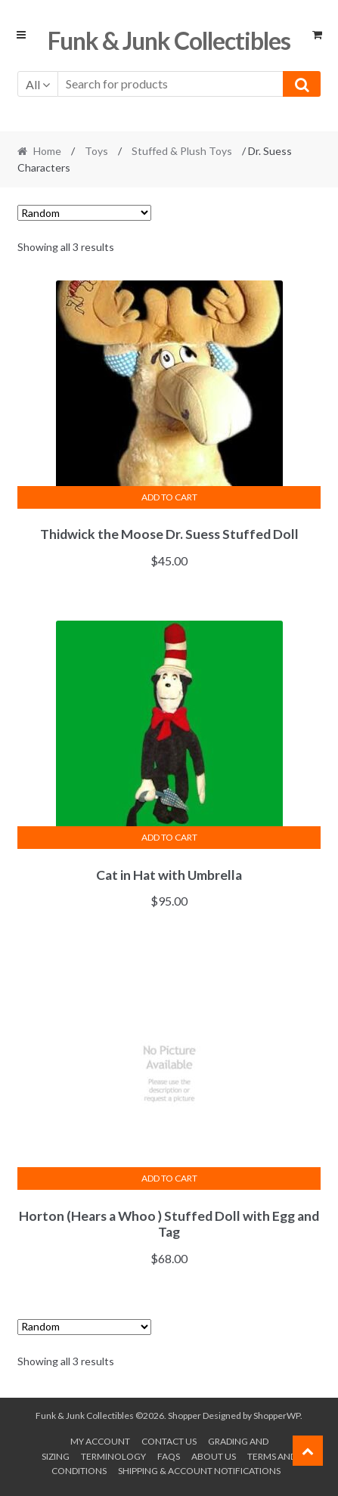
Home (47, 150)
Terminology (113, 1456)
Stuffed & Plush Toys (182, 150)
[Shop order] (84, 213)
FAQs (168, 1456)
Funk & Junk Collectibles (169, 40)
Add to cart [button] (169, 497)
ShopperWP (276, 1415)
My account (100, 1441)
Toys (96, 150)
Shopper (184, 1415)
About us (213, 1456)
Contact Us (169, 1441)
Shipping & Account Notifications (199, 1470)
